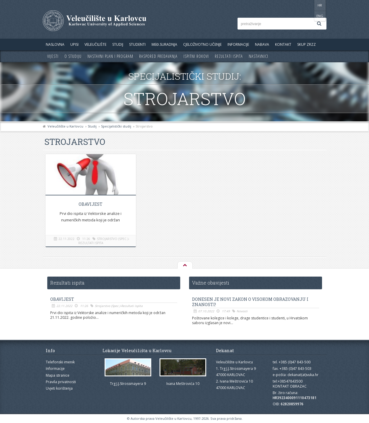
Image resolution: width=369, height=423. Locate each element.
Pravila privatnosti (61, 381)
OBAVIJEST (90, 204)
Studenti (137, 44)
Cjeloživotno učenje (202, 44)
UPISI (74, 44)
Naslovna (55, 44)
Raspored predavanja (158, 56)
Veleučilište (95, 44)
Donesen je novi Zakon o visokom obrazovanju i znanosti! (250, 302)
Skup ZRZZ (306, 44)
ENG (320, 5)
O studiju (73, 56)
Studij (117, 44)
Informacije (238, 44)
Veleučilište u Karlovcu (65, 126)
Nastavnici (258, 56)
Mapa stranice (57, 375)
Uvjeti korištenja (59, 388)
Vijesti (52, 56)
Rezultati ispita (229, 56)
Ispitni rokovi (196, 56)
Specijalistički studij (116, 126)
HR (308, 5)
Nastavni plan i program (110, 56)
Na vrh (184, 265)
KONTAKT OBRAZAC (290, 386)
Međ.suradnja (164, 44)
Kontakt (283, 44)
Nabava (262, 44)
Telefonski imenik (60, 362)
